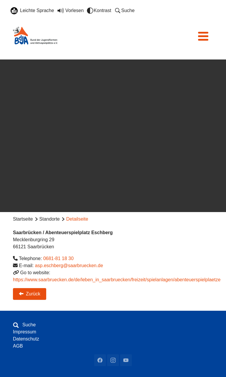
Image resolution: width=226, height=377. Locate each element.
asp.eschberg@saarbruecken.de (69, 265)
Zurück (29, 293)
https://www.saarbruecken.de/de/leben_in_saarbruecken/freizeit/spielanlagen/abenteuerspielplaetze (116, 279)
